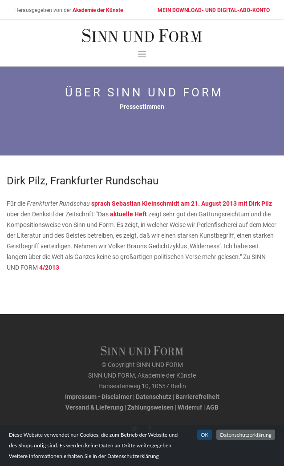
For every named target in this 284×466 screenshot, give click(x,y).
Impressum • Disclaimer (98, 396)
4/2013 (49, 267)
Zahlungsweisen (150, 407)
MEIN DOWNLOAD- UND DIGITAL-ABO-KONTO (214, 9)
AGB (212, 407)
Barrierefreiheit (197, 396)
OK (205, 434)
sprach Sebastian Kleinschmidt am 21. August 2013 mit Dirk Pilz (181, 203)
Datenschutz (153, 396)
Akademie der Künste (98, 9)
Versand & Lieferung (94, 407)
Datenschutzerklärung (246, 434)
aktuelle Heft (129, 214)
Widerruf (190, 407)
